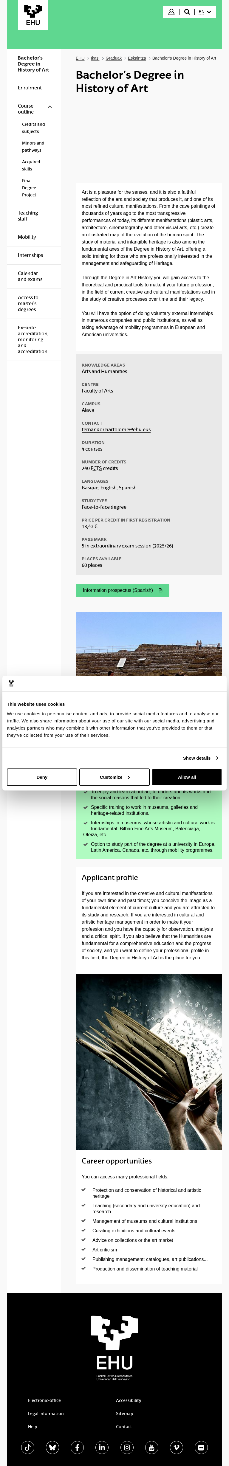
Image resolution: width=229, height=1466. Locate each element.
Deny (41, 776)
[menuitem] (205, 12)
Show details (197, 758)
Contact (124, 1426)
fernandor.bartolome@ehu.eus (116, 429)
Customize (115, 776)
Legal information (46, 1413)
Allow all (187, 776)
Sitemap (124, 1413)
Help (32, 1426)
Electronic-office (44, 1400)
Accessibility (128, 1400)
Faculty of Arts (97, 391)
